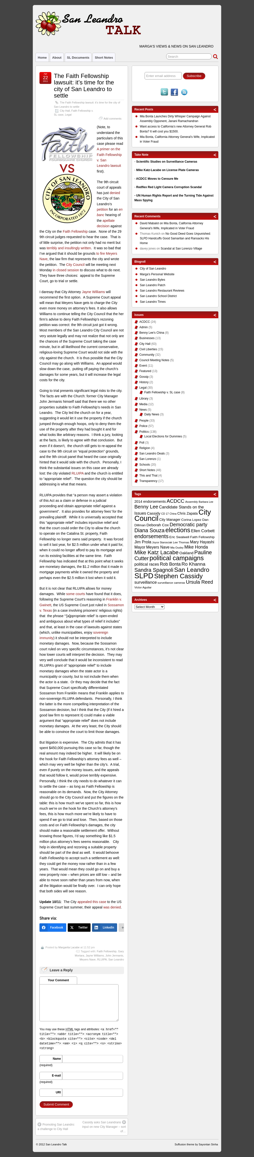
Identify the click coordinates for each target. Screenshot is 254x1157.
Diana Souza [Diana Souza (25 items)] (149, 530)
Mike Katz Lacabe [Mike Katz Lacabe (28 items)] (156, 552)
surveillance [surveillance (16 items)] (145, 582)
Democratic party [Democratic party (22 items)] (188, 524)
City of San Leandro (153, 268)
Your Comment (58, 980)
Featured (145, 371)
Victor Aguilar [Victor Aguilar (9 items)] (143, 587)
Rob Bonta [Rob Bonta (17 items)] (170, 564)
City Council (75, 265)
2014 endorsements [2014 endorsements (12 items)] (150, 501)
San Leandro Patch (152, 285)
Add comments (113, 118)
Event (143, 365)
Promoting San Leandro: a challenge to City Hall (56, 1126)
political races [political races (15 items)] (146, 564)
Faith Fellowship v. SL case (162, 392)
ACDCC (144, 322)
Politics (144, 431)
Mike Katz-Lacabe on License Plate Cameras (167, 170)
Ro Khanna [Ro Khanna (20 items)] (193, 564)
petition (102, 209)
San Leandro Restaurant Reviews (162, 290)
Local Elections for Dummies (163, 436)
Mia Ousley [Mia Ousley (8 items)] (177, 547)
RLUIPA (77, 473)
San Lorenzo (147, 459)
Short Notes (104, 57)
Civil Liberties (148, 349)
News (143, 409)
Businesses (147, 338)
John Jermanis (114, 955)
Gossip (144, 376)
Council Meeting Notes (154, 360)
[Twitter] (79, 927)
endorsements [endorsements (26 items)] (151, 536)
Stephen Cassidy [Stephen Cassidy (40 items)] (178, 576)
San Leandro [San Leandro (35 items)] (191, 569)
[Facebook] (52, 927)
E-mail (56, 1075)
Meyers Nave (88, 959)
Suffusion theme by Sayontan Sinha (196, 1144)
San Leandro (116, 959)
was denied (112, 907)
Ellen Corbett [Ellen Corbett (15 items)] (203, 530)
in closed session (66, 270)
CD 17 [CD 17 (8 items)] (165, 513)
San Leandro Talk (56, 1144)
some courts (76, 594)
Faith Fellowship (75, 231)
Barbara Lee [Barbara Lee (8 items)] (206, 501)
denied (115, 193)
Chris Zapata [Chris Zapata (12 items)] (187, 513)
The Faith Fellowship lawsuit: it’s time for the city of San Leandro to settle (84, 86)
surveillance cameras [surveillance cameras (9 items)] (171, 582)
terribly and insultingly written (69, 248)
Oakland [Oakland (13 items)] (186, 553)
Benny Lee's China (151, 332)
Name (57, 1058)
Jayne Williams (93, 292)
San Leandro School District (158, 296)
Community (147, 354)
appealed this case (91, 902)
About (56, 57)
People (144, 420)
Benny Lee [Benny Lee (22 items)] (146, 506)
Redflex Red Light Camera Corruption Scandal (169, 187)
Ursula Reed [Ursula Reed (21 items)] (199, 582)
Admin (143, 327)
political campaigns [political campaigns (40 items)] (177, 557)
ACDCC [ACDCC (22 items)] (176, 501)
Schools (144, 464)
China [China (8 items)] (173, 513)
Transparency (148, 481)
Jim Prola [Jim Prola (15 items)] (142, 542)
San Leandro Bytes (152, 279)
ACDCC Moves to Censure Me (157, 178)
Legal (68, 114)
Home (42, 57)
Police (143, 426)
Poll (141, 442)
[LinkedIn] (104, 927)
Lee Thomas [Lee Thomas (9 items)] (181, 542)
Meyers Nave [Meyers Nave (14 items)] (157, 547)
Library (144, 398)
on (152, 224)
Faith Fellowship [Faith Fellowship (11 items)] (202, 537)
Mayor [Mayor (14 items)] (139, 547)
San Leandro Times (153, 301)
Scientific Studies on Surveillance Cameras (166, 161)
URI (58, 1092)
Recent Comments (147, 216)
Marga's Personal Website (157, 274)
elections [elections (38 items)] (177, 530)
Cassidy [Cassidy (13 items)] (153, 513)
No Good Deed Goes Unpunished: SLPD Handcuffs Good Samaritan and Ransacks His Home (175, 238)
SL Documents (78, 57)
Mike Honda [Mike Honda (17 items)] (196, 547)
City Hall (65, 110)
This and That (148, 475)
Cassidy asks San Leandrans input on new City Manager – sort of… (104, 1126)
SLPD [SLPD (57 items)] (144, 576)
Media (143, 404)
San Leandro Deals (152, 453)
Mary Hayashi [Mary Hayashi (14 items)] (202, 542)
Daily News (151, 414)
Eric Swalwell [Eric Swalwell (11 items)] (179, 537)
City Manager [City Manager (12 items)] (169, 520)
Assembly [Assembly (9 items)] (191, 501)
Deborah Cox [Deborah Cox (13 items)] (158, 525)
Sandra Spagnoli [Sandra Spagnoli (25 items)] (153, 570)
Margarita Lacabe (69, 947)
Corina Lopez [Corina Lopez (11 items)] (191, 520)
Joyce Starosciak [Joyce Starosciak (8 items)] (162, 542)
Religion (144, 448)
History (144, 382)
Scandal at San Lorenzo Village (181, 248)
